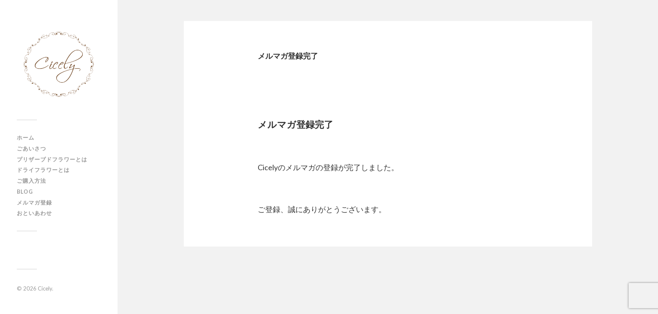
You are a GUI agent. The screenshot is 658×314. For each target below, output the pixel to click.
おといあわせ (34, 213)
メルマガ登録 (34, 202)
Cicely (45, 288)
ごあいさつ (31, 148)
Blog (25, 191)
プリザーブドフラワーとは (52, 159)
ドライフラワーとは (43, 169)
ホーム (25, 137)
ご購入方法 (31, 180)
